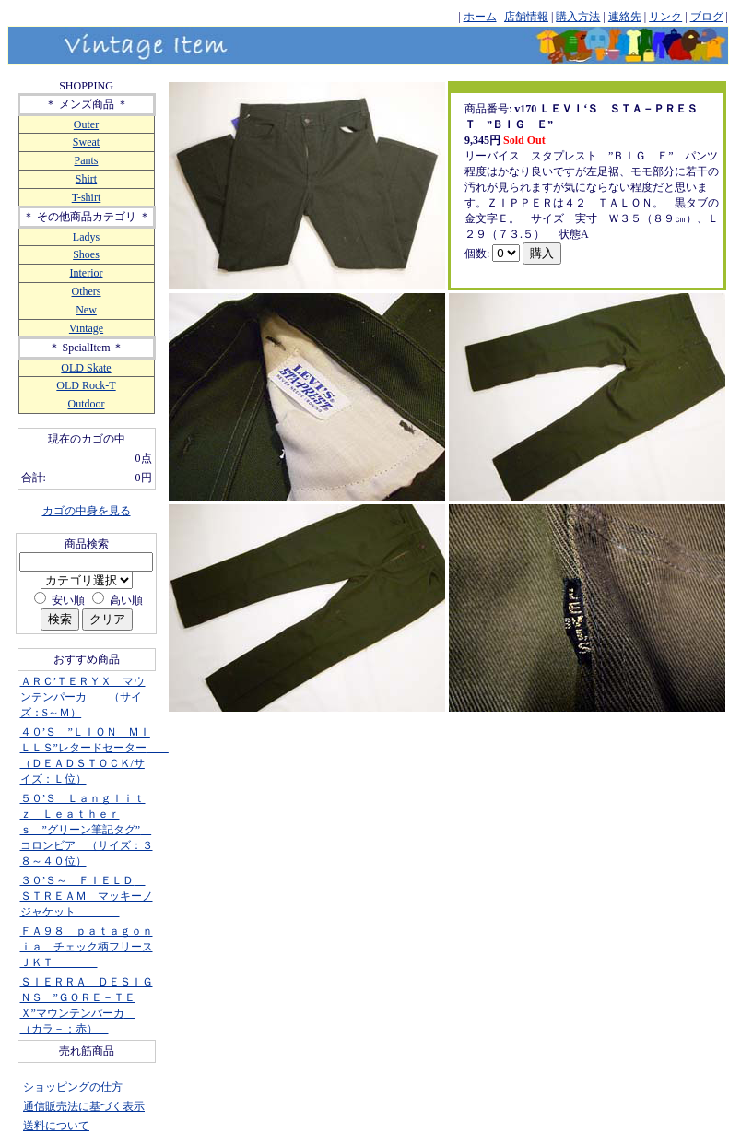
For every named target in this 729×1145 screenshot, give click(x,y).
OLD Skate (86, 367)
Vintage (86, 328)
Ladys (86, 236)
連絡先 (624, 16)
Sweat (86, 142)
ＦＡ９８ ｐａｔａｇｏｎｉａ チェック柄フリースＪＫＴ (86, 947)
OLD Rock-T (85, 385)
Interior (86, 272)
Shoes (86, 254)
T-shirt (86, 197)
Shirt (86, 178)
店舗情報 (526, 16)
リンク (665, 16)
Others (86, 291)
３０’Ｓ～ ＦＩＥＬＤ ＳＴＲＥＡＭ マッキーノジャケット (86, 896)
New (86, 309)
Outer (86, 124)
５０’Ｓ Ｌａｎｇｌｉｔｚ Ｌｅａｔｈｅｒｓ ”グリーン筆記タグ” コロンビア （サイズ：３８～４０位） (86, 830)
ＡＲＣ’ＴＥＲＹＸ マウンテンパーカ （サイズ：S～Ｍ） (83, 697)
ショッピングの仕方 (73, 1086)
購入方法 (578, 16)
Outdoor (86, 403)
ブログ (706, 16)
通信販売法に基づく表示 (84, 1106)
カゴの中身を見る (86, 510)
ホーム (480, 16)
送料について (56, 1125)
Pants (86, 160)
